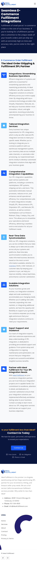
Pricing (3, 535)
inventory (12, 266)
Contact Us (18, 453)
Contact (4, 531)
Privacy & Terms (7, 539)
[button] (35, 4)
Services (4, 524)
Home (3, 521)
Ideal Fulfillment (18, 375)
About (3, 528)
